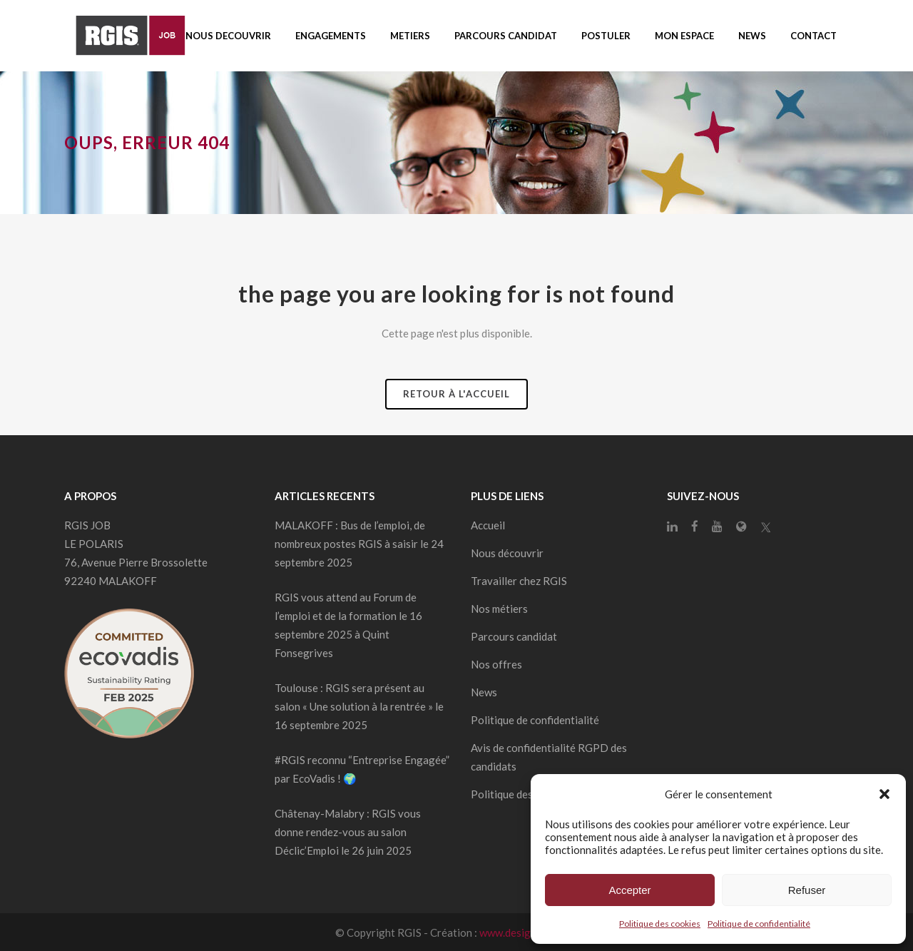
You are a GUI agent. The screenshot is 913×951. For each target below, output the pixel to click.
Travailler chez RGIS (519, 580)
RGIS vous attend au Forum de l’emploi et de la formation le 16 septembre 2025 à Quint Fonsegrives (348, 625)
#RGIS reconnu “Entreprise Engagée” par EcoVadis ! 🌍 (362, 769)
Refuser (807, 890)
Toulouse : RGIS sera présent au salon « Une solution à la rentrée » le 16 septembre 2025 (359, 706)
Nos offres (496, 664)
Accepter (629, 890)
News (484, 692)
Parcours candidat (514, 636)
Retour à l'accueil (456, 394)
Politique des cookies (659, 923)
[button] (884, 794)
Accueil (488, 525)
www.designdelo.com (528, 932)
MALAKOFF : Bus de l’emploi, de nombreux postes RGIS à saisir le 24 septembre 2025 (359, 544)
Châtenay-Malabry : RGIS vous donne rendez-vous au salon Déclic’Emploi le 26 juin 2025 (348, 832)
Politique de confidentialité (759, 923)
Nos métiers (499, 608)
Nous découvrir (507, 552)
